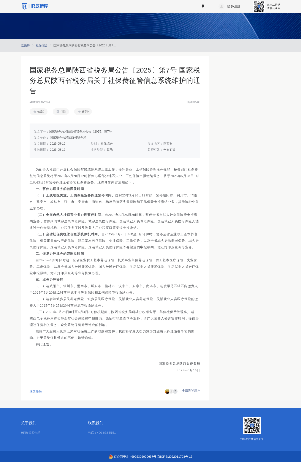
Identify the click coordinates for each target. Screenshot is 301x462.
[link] (25, 45)
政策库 (25, 45)
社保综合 (42, 45)
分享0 (85, 111)
